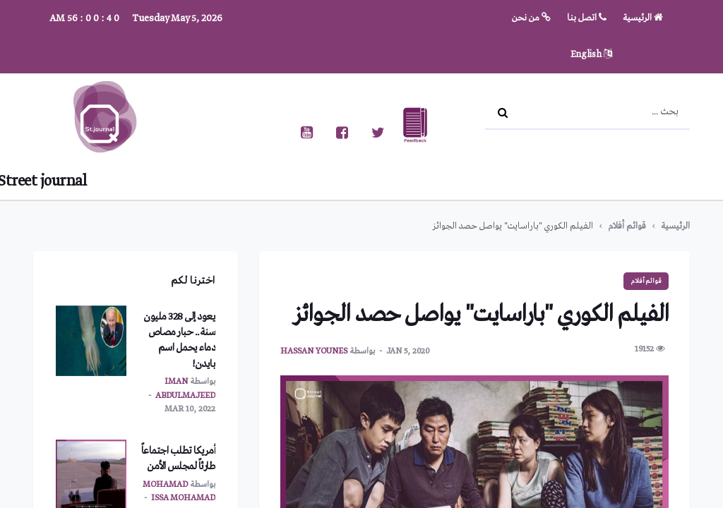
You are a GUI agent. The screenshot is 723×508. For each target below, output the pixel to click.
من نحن (531, 18)
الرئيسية (643, 18)
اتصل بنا (587, 18)
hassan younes (313, 351)
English (591, 55)
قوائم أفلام (627, 226)
